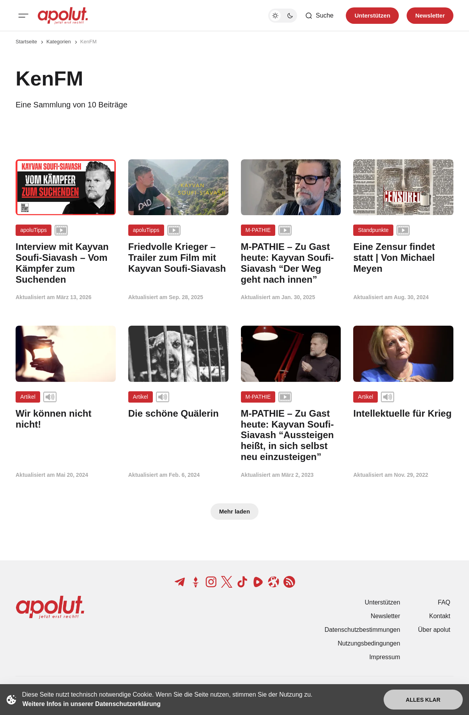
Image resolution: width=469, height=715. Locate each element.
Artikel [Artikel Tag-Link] (27, 397)
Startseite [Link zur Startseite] (26, 42)
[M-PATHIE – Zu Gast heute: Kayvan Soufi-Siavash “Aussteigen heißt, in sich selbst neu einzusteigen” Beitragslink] (291, 435)
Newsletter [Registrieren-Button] (430, 15)
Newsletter (385, 616)
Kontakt (439, 616)
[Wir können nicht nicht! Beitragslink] (66, 419)
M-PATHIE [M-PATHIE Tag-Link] (258, 230)
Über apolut (434, 629)
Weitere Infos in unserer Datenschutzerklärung (92, 704)
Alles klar (423, 700)
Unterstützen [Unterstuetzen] (372, 15)
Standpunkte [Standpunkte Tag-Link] (373, 230)
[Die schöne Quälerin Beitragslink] (178, 413)
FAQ (444, 602)
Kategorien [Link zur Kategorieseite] (58, 42)
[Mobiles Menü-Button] (23, 15)
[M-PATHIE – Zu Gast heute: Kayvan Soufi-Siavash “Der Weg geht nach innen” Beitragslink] (291, 263)
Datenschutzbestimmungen (362, 629)
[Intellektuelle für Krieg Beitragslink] (403, 413)
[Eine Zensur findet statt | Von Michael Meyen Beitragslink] (403, 257)
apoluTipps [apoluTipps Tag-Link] (33, 230)
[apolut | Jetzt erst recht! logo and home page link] (62, 15)
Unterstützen (382, 602)
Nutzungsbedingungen (369, 643)
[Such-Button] (319, 15)
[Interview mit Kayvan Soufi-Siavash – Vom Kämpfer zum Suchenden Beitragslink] (66, 263)
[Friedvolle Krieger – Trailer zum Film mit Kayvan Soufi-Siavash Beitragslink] (178, 257)
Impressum (384, 657)
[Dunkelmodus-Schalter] (282, 16)
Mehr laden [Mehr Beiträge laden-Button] (234, 511)
